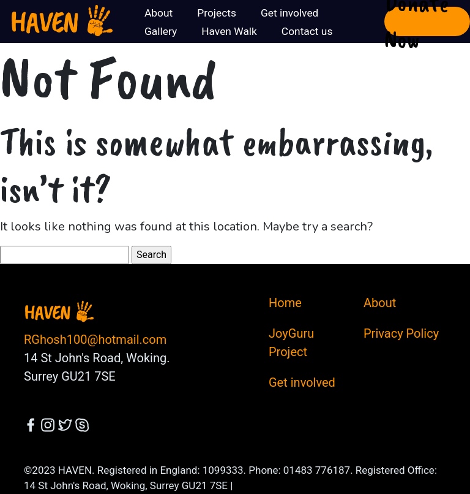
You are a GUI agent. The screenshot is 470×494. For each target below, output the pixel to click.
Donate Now (416, 21)
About (380, 302)
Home (285, 302)
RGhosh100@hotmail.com (95, 339)
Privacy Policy (401, 333)
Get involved (302, 382)
